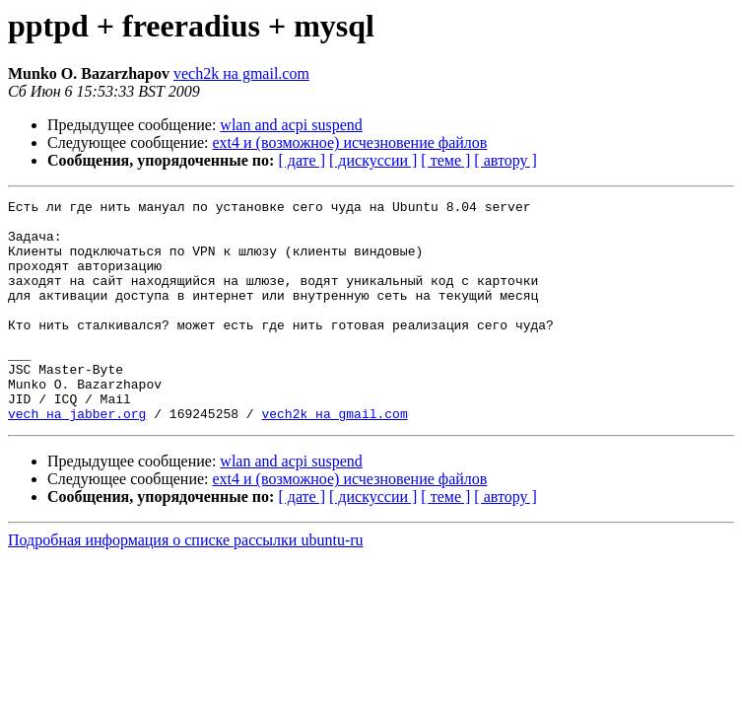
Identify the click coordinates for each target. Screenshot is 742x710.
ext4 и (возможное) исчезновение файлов (350, 142)
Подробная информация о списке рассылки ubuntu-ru (186, 584)
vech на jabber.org (77, 457)
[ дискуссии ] (373, 160)
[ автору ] (505, 160)
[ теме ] (445, 160)
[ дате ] (301, 160)
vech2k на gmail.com (241, 73)
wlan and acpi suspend (291, 124)
